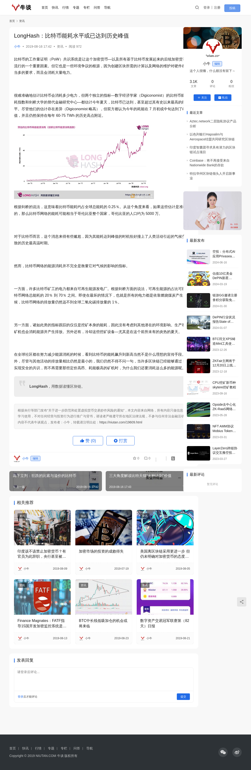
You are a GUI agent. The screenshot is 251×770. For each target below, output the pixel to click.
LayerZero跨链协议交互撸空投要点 (225, 452)
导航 (110, 7)
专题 (79, 7)
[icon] (223, 752)
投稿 (235, 7)
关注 (202, 97)
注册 (221, 7)
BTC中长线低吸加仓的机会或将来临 (92, 641)
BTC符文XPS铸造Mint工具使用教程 (224, 343)
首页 (48, 7)
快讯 (58, 7)
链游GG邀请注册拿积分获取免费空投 (225, 299)
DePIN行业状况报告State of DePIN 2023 (224, 321)
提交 (164, 714)
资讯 (60, 46)
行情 (68, 7)
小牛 (17, 46)
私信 (223, 97)
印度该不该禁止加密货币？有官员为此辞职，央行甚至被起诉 (38, 576)
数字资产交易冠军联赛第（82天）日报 (147, 641)
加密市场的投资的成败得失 (92, 575)
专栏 (89, 7)
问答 (100, 7)
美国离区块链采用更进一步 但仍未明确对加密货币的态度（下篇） (148, 576)
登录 (211, 7)
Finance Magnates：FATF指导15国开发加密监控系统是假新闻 (38, 642)
